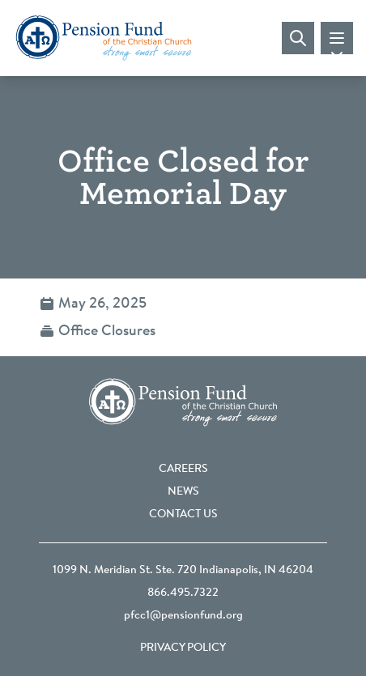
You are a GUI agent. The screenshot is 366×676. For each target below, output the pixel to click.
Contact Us (183, 515)
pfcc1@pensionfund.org (183, 616)
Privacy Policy (183, 648)
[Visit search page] (298, 38)
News (183, 492)
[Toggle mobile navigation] (337, 38)
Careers (183, 469)
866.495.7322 (183, 593)
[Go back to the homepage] (103, 38)
